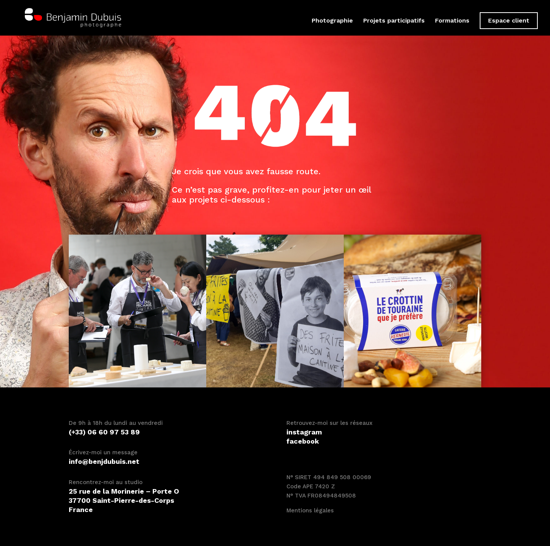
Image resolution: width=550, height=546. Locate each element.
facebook (302, 441)
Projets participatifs (394, 21)
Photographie (332, 21)
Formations (452, 21)
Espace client (508, 20)
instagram (304, 432)
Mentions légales (310, 510)
